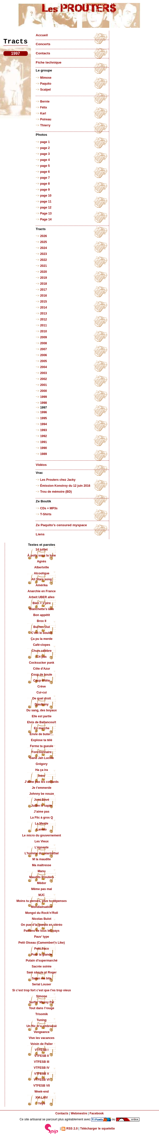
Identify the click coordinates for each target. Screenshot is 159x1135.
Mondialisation (41, 907)
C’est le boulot (41, 633)
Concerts (43, 44)
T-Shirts (46, 514)
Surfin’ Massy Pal (41, 1002)
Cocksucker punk (41, 662)
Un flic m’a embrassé (41, 1026)
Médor (41, 883)
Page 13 (46, 213)
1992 (43, 436)
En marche (42, 728)
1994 (43, 424)
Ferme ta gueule (41, 746)
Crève (41, 686)
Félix (43, 107)
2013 (43, 313)
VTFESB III (41, 1062)
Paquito (45, 83)
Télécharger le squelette (97, 1128)
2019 (43, 277)
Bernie (45, 101)
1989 (43, 454)
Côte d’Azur (41, 668)
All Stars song (41, 579)
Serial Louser (41, 984)
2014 (43, 307)
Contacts (43, 53)
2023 (43, 254)
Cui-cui (41, 692)
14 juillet (41, 549)
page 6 (45, 171)
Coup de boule (41, 674)
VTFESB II (41, 1056)
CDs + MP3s (48, 508)
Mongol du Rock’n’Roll (41, 913)
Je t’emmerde (41, 788)
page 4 (45, 160)
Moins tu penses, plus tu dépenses (42, 901)
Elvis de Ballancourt (41, 722)
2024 (43, 248)
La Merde (41, 823)
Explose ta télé (41, 740)
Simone (41, 996)
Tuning (42, 1020)
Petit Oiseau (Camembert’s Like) (41, 942)
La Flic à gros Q (41, 817)
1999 (43, 397)
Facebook (96, 1113)
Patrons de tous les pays (41, 930)
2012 (43, 319)
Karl (43, 113)
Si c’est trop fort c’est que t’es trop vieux (41, 990)
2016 (43, 295)
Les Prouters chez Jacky (58, 480)
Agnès (41, 561)
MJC (41, 895)
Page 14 (46, 219)
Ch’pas (42, 656)
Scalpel (45, 89)
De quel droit (41, 698)
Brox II (41, 621)
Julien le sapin (41, 805)
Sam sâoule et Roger (41, 972)
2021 (43, 266)
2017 (43, 289)
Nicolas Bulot (41, 919)
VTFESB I (41, 1050)
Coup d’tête (41, 680)
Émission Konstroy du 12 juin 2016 (65, 485)
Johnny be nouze (41, 793)
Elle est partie (42, 716)
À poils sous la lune (41, 555)
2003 (43, 373)
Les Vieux (41, 841)
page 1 (45, 142)
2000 (43, 391)
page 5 (45, 166)
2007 (43, 349)
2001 (43, 385)
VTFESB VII (41, 1085)
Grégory (42, 764)
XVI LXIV (41, 1097)
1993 (43, 430)
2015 (43, 301)
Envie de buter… (42, 734)
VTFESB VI (41, 1079)
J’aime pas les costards (41, 782)
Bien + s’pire (41, 603)
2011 (43, 325)
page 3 (45, 154)
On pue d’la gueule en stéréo (41, 925)
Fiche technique (48, 62)
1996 (43, 412)
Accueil (42, 35)
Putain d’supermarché (41, 960)
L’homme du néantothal (41, 853)
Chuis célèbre (42, 651)
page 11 (46, 201)
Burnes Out (41, 627)
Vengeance (42, 1032)
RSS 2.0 (69, 1129)
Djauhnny (42, 704)
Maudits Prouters (41, 877)
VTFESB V (41, 1073)
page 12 (46, 207)
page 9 (45, 189)
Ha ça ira (41, 770)
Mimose (46, 77)
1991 (43, 442)
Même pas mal (41, 889)
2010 (43, 331)
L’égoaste (42, 847)
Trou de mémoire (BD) (56, 491)
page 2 (45, 148)
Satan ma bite (42, 978)
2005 (43, 361)
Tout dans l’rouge (41, 1008)
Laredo (42, 829)
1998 (43, 403)
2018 (43, 283)
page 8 (45, 183)
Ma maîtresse (41, 865)
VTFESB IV (41, 1067)
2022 (43, 260)
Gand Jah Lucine (41, 758)
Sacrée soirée (42, 966)
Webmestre (79, 1113)
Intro (41, 776)
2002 (43, 379)
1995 (43, 418)
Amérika (42, 585)
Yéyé (41, 1103)
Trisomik (41, 1014)
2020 (43, 272)
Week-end (41, 1091)
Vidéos (41, 465)
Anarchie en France (41, 591)
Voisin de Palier (41, 1044)
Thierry (45, 125)
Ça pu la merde (42, 639)
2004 (43, 367)
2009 (43, 337)
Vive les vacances (41, 1038)
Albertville (41, 567)
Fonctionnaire (41, 752)
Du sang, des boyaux (41, 710)
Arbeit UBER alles (41, 597)
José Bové (41, 799)
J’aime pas (42, 811)
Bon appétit (41, 615)
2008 (43, 343)
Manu (42, 871)
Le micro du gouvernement (41, 835)
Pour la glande (41, 954)
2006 (43, 355)
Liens (40, 534)
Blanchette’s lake (41, 609)
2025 (43, 242)
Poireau (45, 119)
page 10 (46, 195)
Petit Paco (41, 948)
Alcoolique (42, 573)
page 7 (45, 177)
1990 (43, 448)
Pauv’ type (41, 936)
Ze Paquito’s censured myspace (61, 525)
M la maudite (41, 859)
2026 (43, 236)
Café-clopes (41, 645)
